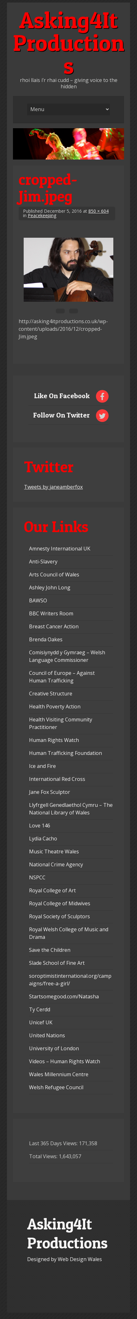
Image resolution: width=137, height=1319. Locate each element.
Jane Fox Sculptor (49, 791)
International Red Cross (57, 779)
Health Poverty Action (54, 706)
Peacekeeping (42, 215)
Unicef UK (40, 1022)
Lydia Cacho (43, 838)
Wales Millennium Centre (58, 1074)
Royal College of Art (52, 890)
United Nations (47, 1035)
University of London (54, 1048)
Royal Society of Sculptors (59, 916)
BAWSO (38, 600)
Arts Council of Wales (54, 574)
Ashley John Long (49, 587)
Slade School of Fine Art (57, 962)
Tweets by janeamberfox (53, 486)
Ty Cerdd (39, 1009)
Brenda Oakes (46, 639)
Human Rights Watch (54, 740)
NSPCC (37, 877)
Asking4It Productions (68, 42)
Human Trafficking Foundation (65, 753)
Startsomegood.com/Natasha (64, 996)
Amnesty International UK (59, 548)
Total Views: (44, 1156)
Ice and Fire (42, 766)
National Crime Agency (56, 864)
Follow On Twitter (61, 415)
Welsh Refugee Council (56, 1087)
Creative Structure (50, 693)
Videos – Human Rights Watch (64, 1061)
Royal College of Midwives (59, 903)
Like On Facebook (62, 396)
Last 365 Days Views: (54, 1143)
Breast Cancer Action (54, 626)
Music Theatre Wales (54, 851)
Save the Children (49, 949)
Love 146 (39, 825)
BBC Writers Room (51, 613)
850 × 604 (98, 211)
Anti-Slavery (43, 561)
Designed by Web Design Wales (64, 1259)
